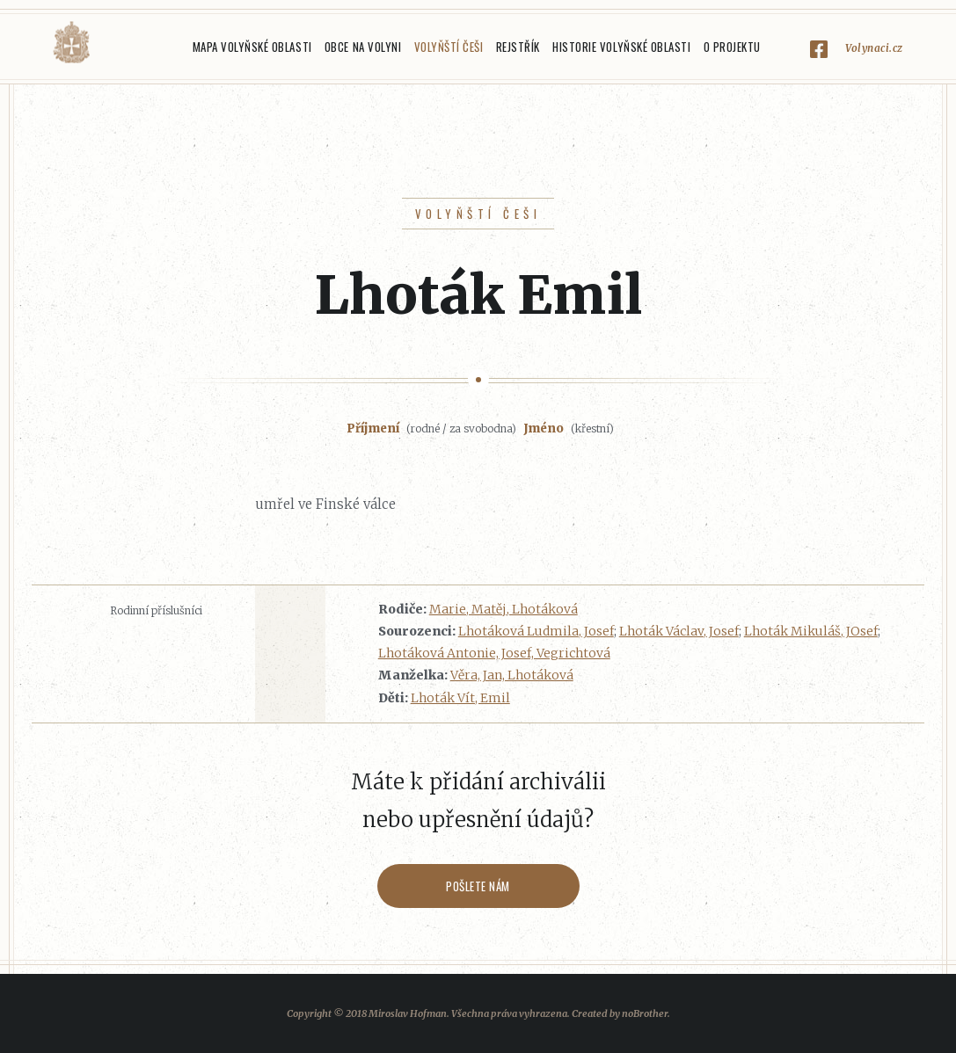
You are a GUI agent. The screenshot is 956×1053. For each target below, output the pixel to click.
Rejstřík (518, 46)
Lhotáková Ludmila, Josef (536, 631)
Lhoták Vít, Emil (460, 698)
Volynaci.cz (874, 47)
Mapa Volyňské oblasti (252, 46)
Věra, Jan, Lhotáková (511, 675)
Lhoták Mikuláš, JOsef (811, 631)
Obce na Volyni (363, 46)
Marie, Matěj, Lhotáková (503, 609)
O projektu (732, 46)
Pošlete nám (478, 886)
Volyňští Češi (449, 46)
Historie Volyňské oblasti (621, 46)
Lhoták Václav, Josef (679, 631)
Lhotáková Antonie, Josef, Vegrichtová (494, 653)
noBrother (645, 1013)
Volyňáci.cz (71, 42)
